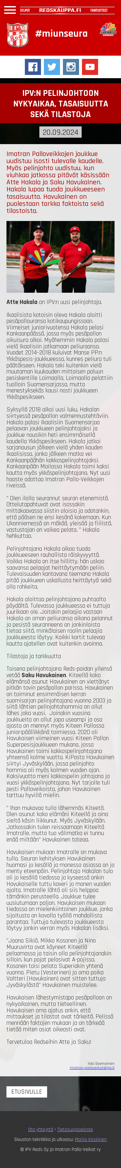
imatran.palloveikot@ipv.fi (92, 1067)
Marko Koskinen (91, 1139)
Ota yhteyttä (40, 1130)
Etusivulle (26, 1092)
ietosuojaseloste (76, 1130)
